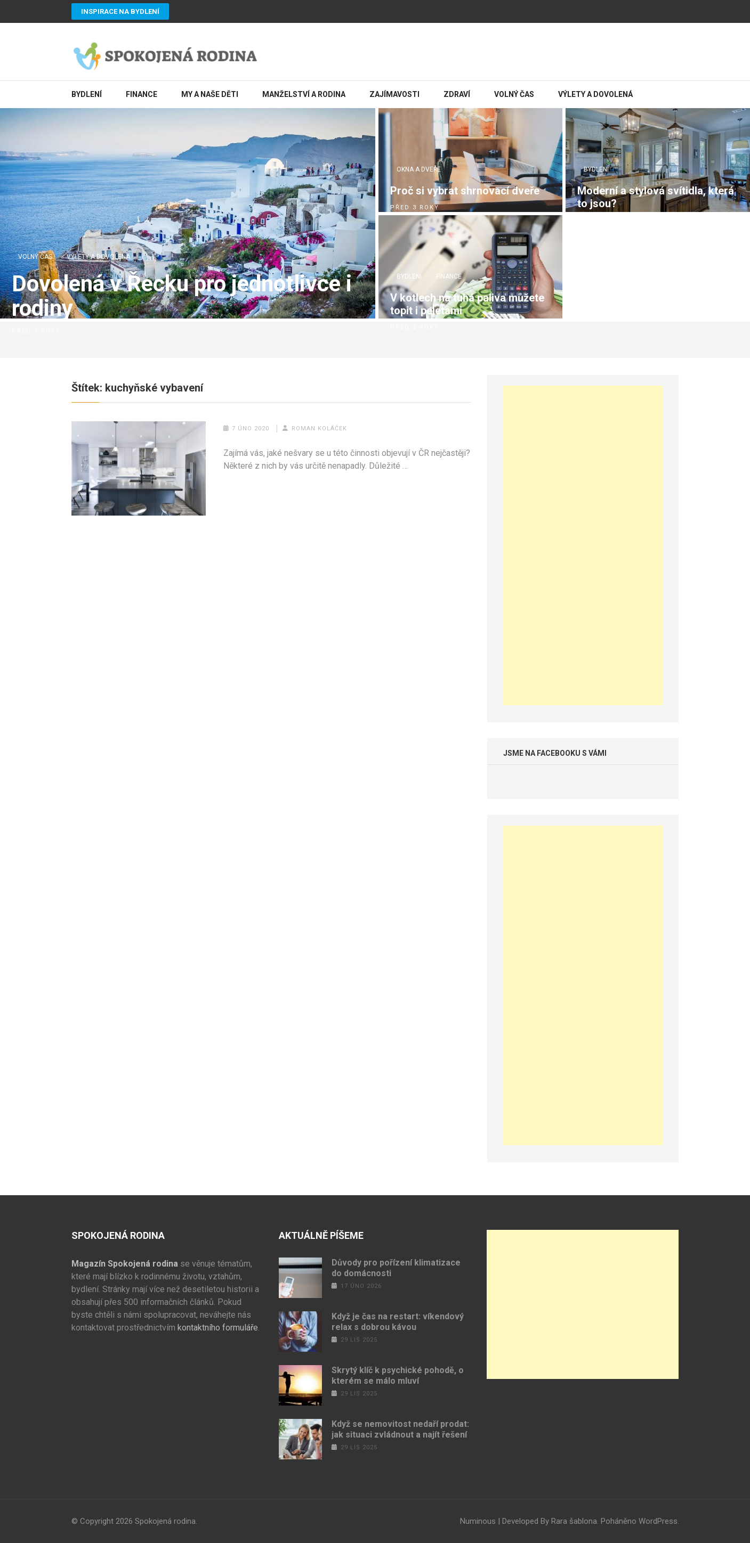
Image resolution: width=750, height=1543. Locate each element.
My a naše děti (209, 94)
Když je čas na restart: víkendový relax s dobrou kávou (398, 1321)
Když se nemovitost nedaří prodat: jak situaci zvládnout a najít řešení (400, 1429)
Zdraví (456, 94)
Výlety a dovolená (595, 94)
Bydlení (86, 94)
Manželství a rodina (303, 94)
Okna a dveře (419, 169)
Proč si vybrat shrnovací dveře (464, 190)
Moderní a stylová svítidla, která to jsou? (655, 197)
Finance (141, 94)
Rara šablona (574, 1521)
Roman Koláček (319, 428)
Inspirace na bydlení (120, 11)
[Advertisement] (583, 545)
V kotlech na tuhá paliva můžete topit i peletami (467, 304)
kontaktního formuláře (218, 1327)
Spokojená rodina (165, 1521)
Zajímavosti (394, 94)
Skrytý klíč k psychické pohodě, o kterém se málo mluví (398, 1375)
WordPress (658, 1521)
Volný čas (514, 94)
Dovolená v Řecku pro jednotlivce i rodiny (182, 296)
